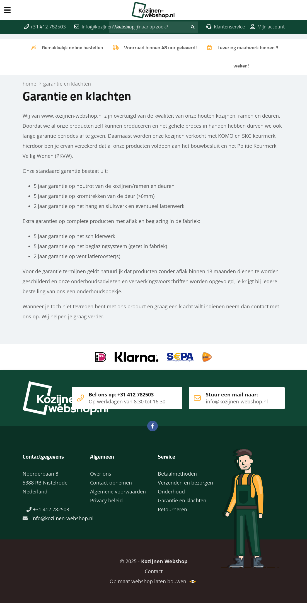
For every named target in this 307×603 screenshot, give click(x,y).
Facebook (152, 426)
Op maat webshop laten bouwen (148, 581)
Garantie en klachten (182, 500)
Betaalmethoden (177, 473)
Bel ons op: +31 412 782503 (118, 398)
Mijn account (267, 27)
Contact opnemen (111, 482)
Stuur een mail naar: (228, 398)
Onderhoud (171, 491)
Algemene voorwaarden (118, 491)
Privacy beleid (106, 500)
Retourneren (172, 509)
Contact (154, 571)
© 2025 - (153, 561)
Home (153, 10)
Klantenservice (225, 27)
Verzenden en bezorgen (185, 482)
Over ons (100, 473)
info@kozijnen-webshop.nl (63, 518)
